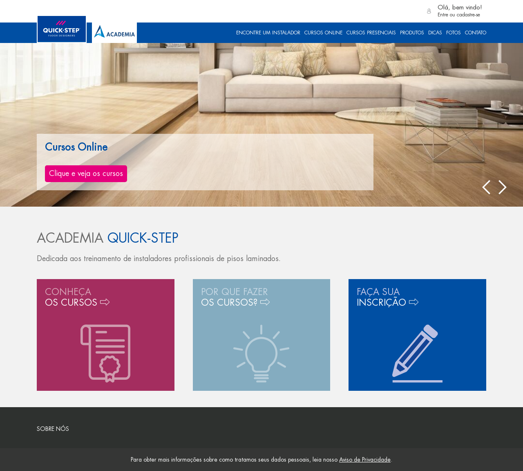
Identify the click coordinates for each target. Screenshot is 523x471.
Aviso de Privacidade (365, 459)
